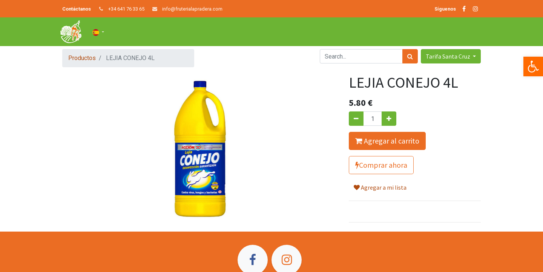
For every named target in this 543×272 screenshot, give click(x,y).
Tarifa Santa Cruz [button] (448, 56)
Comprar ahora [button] (381, 165)
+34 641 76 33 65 (126, 9)
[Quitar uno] (356, 118)
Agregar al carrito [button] (387, 140)
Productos (82, 58)
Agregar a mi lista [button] (380, 187)
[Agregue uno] (389, 118)
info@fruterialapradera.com (192, 9)
